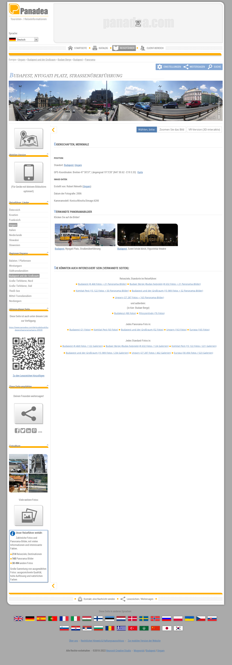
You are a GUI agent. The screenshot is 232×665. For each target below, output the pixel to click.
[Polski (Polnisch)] (178, 618)
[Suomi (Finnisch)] (98, 618)
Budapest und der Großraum (41, 59)
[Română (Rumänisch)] (110, 628)
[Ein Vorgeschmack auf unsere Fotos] (28, 515)
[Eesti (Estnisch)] (109, 618)
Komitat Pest (102, 290)
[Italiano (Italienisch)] (75, 618)
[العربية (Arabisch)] (144, 628)
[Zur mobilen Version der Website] (28, 172)
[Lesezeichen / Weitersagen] (28, 413)
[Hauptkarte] (28, 138)
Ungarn (21, 59)
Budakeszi (125, 313)
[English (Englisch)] (18, 618)
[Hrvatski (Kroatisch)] (75, 628)
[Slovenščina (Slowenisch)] (64, 628)
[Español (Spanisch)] (41, 618)
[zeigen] (53, 586)
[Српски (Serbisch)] (87, 628)
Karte (140, 172)
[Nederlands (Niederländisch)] (121, 618)
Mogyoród (139, 650)
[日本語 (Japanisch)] (167, 628)
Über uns (73, 640)
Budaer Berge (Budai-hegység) (165, 284)
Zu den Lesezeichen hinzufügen (28, 375)
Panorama (90, 59)
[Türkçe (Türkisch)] (132, 628)
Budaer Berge (64, 59)
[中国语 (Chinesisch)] (155, 628)
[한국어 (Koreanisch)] (178, 628)
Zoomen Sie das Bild (172, 129)
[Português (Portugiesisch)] (52, 618)
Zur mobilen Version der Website (144, 640)
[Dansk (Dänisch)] (132, 618)
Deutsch (21, 39)
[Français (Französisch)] (64, 618)
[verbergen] (53, 130)
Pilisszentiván (152, 313)
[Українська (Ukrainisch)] (189, 618)
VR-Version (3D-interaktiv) (204, 129)
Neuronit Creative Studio (118, 650)
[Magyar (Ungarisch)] (86, 618)
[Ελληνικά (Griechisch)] (121, 628)
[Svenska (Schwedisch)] (144, 618)
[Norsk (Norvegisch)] (155, 618)
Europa (199, 329)
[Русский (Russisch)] (166, 618)
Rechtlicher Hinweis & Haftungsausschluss (102, 640)
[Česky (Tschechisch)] (200, 618)
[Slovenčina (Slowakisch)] (212, 618)
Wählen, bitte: (146, 129)
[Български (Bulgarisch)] (98, 628)
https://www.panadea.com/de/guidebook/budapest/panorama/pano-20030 (28, 328)
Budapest (78, 59)
